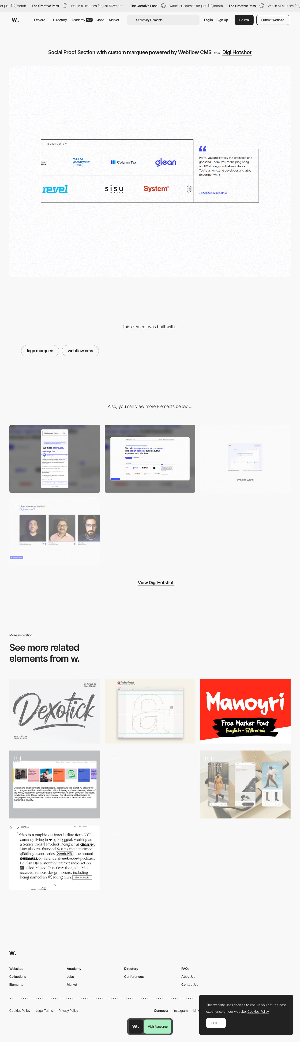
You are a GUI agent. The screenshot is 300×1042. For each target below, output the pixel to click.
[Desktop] (150, 459)
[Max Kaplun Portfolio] (54, 857)
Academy (82, 20)
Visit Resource (158, 1026)
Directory (60, 20)
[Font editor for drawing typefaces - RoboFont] (150, 711)
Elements (16, 984)
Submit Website (272, 20)
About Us (188, 977)
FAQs (185, 969)
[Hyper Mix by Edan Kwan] (150, 783)
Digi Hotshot (237, 52)
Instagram (180, 1010)
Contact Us (189, 984)
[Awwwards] (15, 20)
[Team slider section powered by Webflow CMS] (54, 531)
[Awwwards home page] (136, 1027)
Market (114, 20)
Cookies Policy (19, 1010)
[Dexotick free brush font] (54, 711)
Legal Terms (44, 1010)
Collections (17, 977)
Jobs (100, 20)
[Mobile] (54, 459)
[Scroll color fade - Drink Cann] (150, 857)
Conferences (134, 977)
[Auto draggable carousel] (54, 784)
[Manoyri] (245, 711)
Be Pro (244, 20)
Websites (16, 969)
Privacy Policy (68, 1010)
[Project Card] (245, 459)
